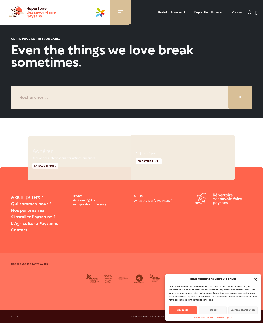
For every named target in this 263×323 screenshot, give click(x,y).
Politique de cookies (203, 319)
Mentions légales (223, 319)
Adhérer (42, 166)
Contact (237, 12)
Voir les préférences (243, 311)
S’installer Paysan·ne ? (171, 12)
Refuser (212, 311)
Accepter (182, 311)
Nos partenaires (27, 210)
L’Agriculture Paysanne (35, 223)
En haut (16, 316)
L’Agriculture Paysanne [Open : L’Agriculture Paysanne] (208, 12)
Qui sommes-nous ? (31, 203)
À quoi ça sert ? (27, 197)
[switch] (256, 12)
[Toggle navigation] (120, 12)
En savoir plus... (149, 176)
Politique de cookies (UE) (89, 204)
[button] (256, 280)
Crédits (77, 196)
